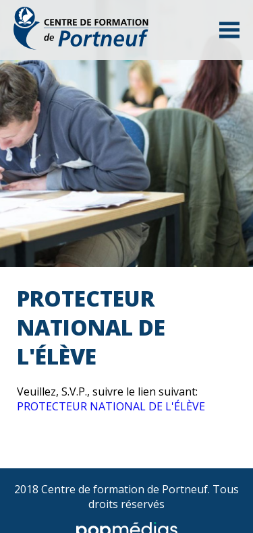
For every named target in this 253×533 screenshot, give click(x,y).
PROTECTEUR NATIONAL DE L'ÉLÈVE (111, 406)
